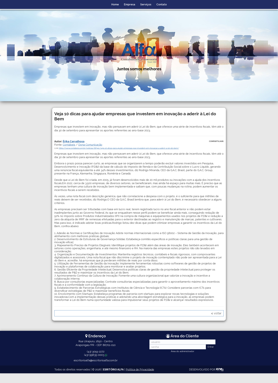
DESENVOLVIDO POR (202, 369)
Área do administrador (182, 351)
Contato (161, 4)
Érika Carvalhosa (73, 141)
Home (115, 4)
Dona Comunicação (90, 144)
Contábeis (69, 144)
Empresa (129, 4)
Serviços (145, 4)
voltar (216, 313)
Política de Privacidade (140, 369)
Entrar (211, 347)
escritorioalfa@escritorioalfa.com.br (96, 360)
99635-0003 (95, 354)
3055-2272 (95, 351)
